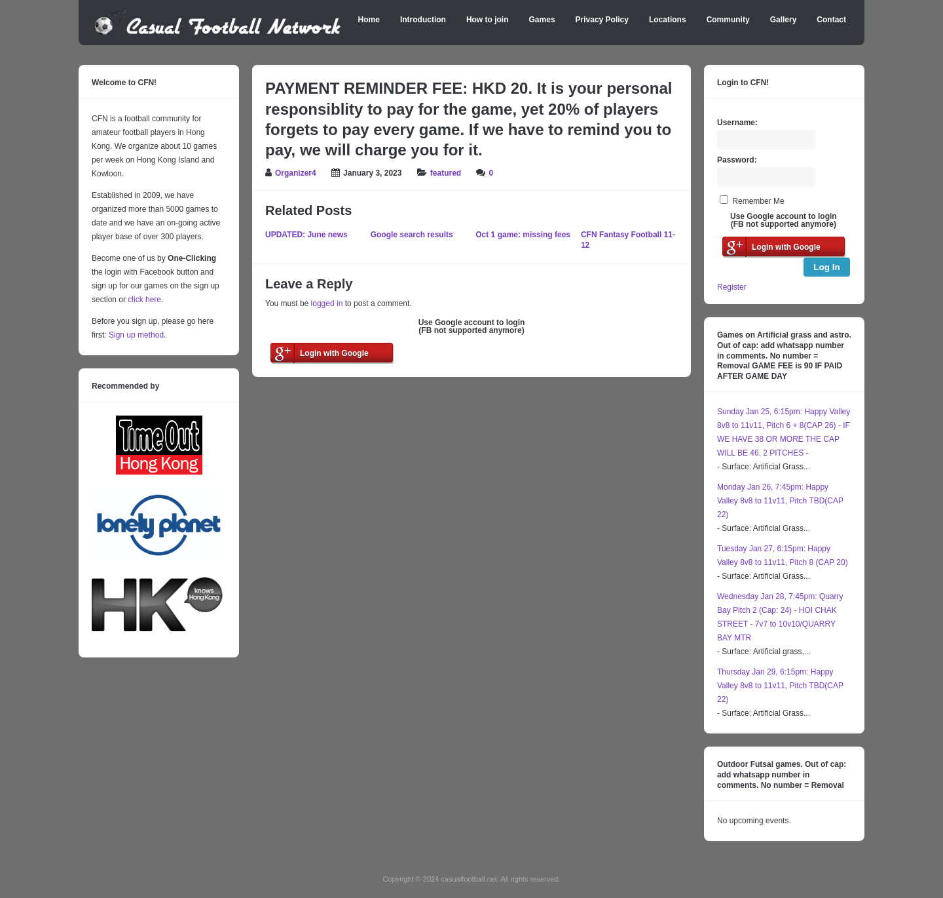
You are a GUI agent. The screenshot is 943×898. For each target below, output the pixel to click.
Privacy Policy (602, 19)
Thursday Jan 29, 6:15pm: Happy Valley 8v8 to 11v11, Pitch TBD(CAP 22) (780, 685)
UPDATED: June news (306, 234)
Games (542, 19)
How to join (487, 19)
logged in (327, 303)
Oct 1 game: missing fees (522, 234)
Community (728, 19)
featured (445, 173)
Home (369, 19)
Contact (831, 19)
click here (144, 299)
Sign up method (135, 335)
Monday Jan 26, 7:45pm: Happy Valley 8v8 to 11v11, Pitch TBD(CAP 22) (780, 500)
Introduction (423, 19)
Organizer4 (295, 173)
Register (732, 287)
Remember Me (758, 201)
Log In (826, 267)
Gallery (783, 19)
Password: (737, 160)
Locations (667, 19)
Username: (737, 123)
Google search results (412, 234)
